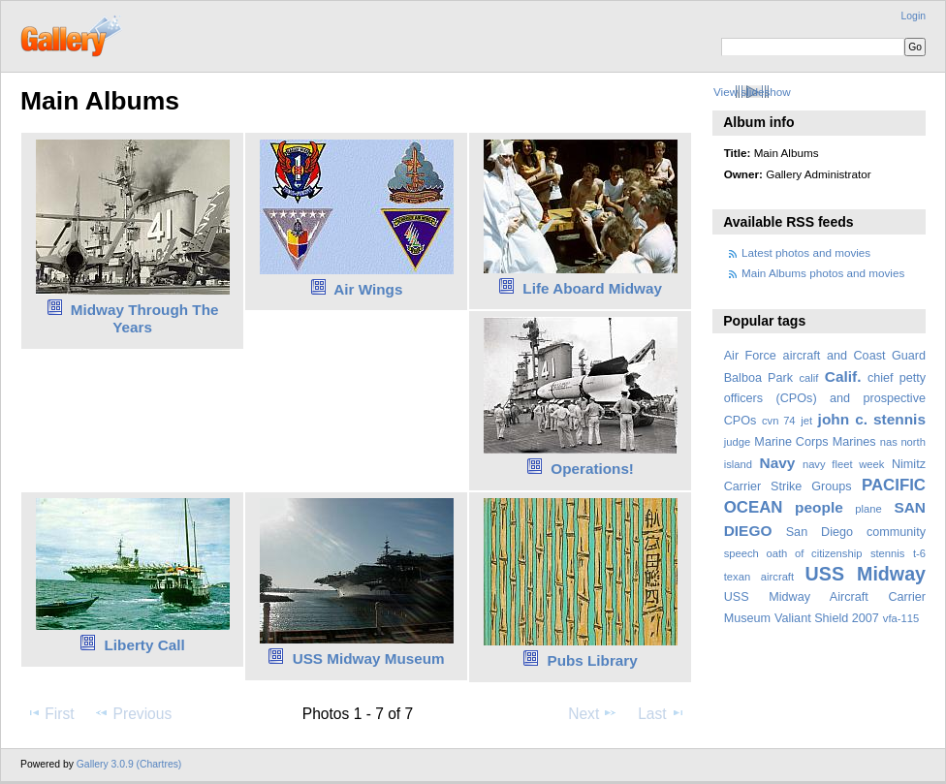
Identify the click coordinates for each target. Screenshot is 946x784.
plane (868, 509)
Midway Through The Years (145, 318)
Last (661, 713)
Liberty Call (145, 645)
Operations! (592, 468)
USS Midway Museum (369, 658)
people (819, 507)
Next (592, 713)
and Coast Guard (876, 355)
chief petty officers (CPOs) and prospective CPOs (825, 399)
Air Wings (367, 289)
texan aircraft (759, 576)
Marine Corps (791, 442)
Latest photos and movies (805, 252)
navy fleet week (844, 464)
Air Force (750, 355)
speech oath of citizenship (793, 553)
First (50, 713)
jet (806, 420)
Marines (854, 442)
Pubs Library (592, 660)
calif (808, 378)
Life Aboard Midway (592, 288)
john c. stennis (872, 419)
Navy (777, 463)
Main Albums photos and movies (822, 273)
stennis (887, 553)
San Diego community (856, 532)
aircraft (802, 355)
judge (737, 442)
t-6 (919, 553)
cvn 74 (779, 420)
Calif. (843, 376)
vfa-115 (901, 618)
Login (913, 16)
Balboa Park (758, 378)
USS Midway (865, 573)
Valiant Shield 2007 (826, 618)
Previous (133, 713)
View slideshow (752, 91)
